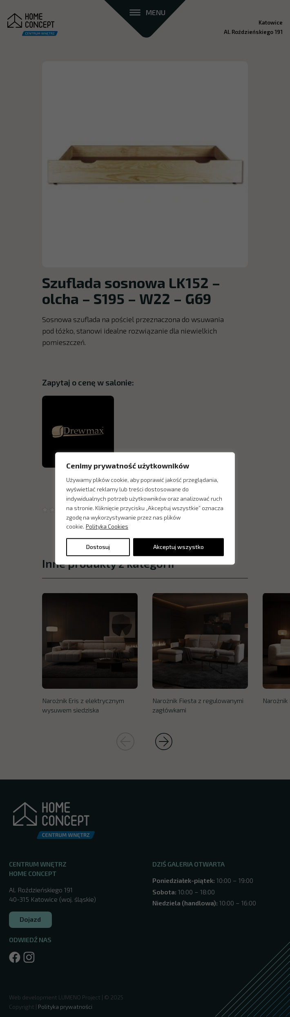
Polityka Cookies (107, 526)
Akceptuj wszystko (178, 547)
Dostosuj (98, 547)
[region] (145, 508)
